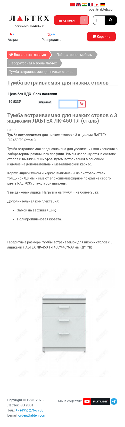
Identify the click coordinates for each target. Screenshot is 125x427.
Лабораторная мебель (74, 55)
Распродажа (51, 37)
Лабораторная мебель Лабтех (33, 63)
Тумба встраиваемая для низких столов (41, 72)
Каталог (73, 20)
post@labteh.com (102, 9)
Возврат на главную (29, 54)
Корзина (101, 37)
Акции (13, 37)
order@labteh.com (32, 415)
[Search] (99, 20)
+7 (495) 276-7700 (29, 410)
